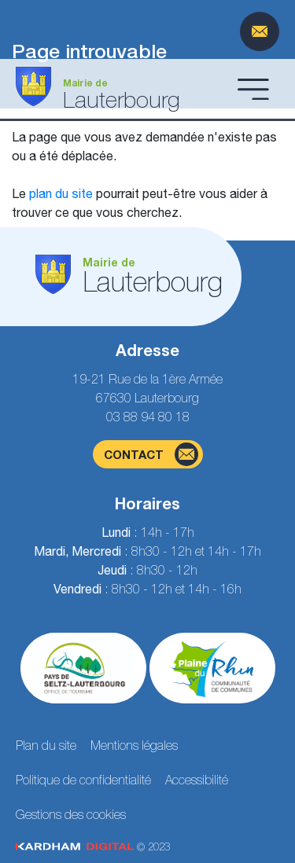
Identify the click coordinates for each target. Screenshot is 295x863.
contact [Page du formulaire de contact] (151, 454)
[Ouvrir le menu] (253, 89)
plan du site (61, 193)
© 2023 (93, 847)
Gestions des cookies (71, 814)
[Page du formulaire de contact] (259, 31)
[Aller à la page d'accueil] (121, 89)
